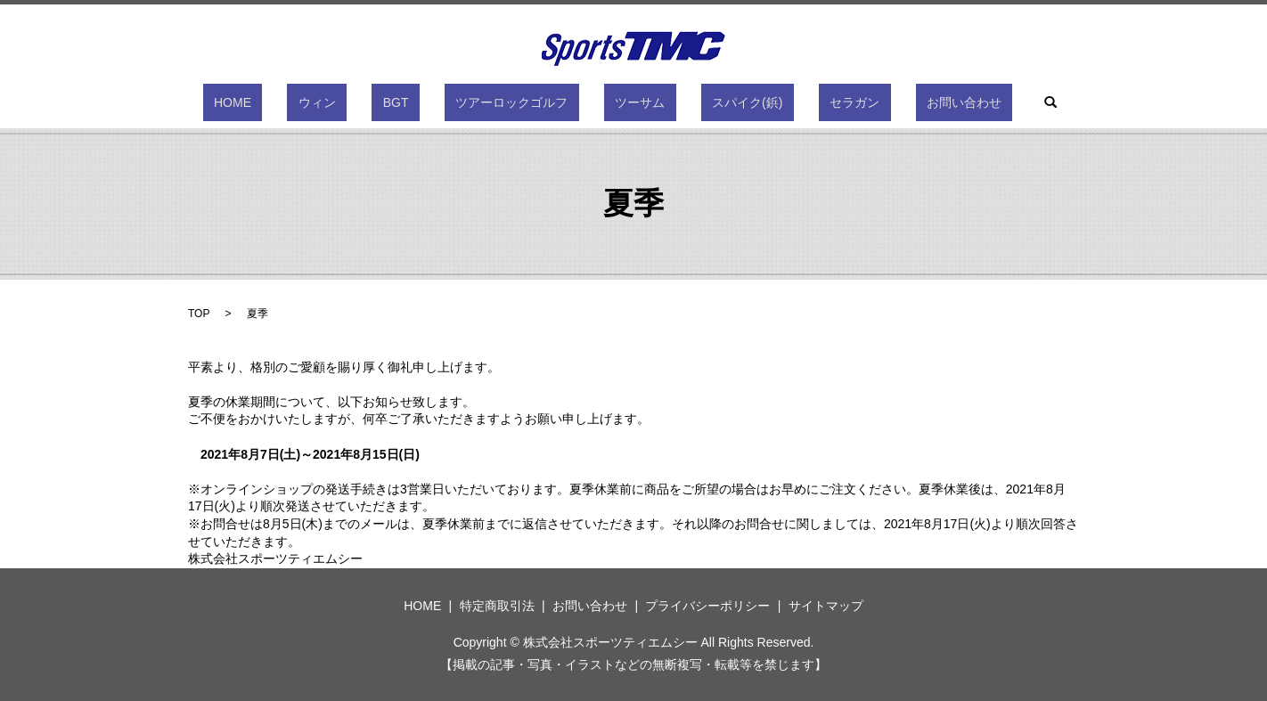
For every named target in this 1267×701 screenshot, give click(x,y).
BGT (429, 102)
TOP (198, 313)
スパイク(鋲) (714, 102)
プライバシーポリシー (707, 606)
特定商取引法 (497, 606)
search (962, 102)
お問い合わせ (886, 102)
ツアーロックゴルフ (523, 102)
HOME (310, 102)
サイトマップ (826, 606)
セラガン (799, 102)
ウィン (372, 102)
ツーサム (629, 102)
